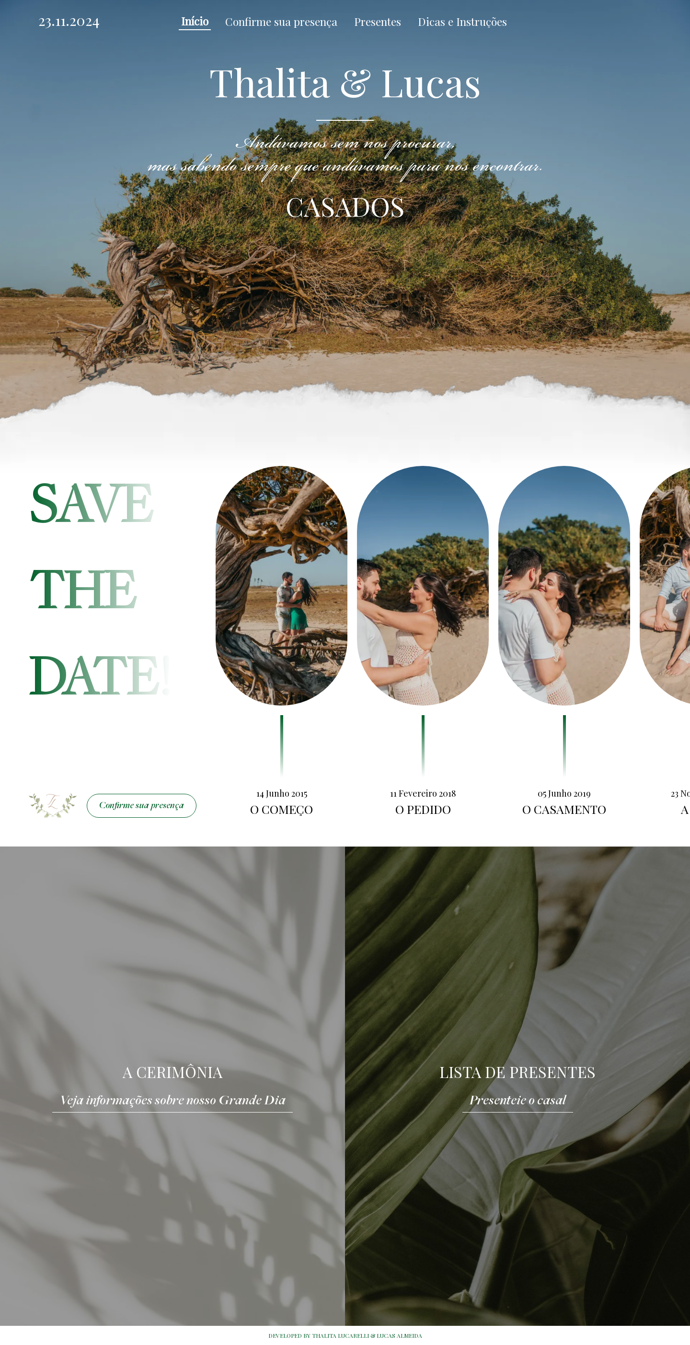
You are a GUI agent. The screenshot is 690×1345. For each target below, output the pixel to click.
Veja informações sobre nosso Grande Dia (172, 1101)
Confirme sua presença (141, 806)
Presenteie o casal (518, 1101)
